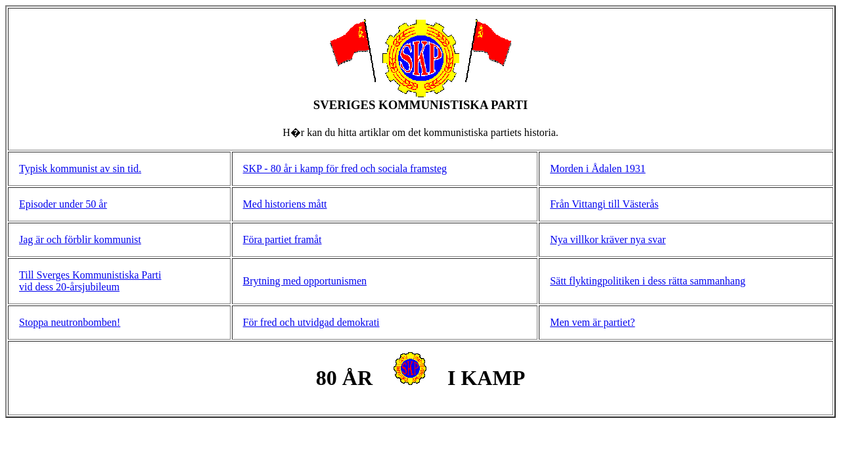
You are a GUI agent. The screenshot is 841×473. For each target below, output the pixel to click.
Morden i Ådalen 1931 (597, 168)
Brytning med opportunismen (305, 280)
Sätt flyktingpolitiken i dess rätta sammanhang (647, 280)
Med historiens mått (285, 204)
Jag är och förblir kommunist (80, 239)
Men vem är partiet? (592, 322)
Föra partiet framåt (282, 239)
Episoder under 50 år (63, 204)
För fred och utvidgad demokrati (311, 322)
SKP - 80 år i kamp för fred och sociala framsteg (345, 168)
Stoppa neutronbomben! (69, 322)
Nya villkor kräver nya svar (608, 239)
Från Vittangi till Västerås (604, 204)
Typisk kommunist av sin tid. (80, 168)
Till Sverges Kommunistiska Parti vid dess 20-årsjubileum (90, 280)
